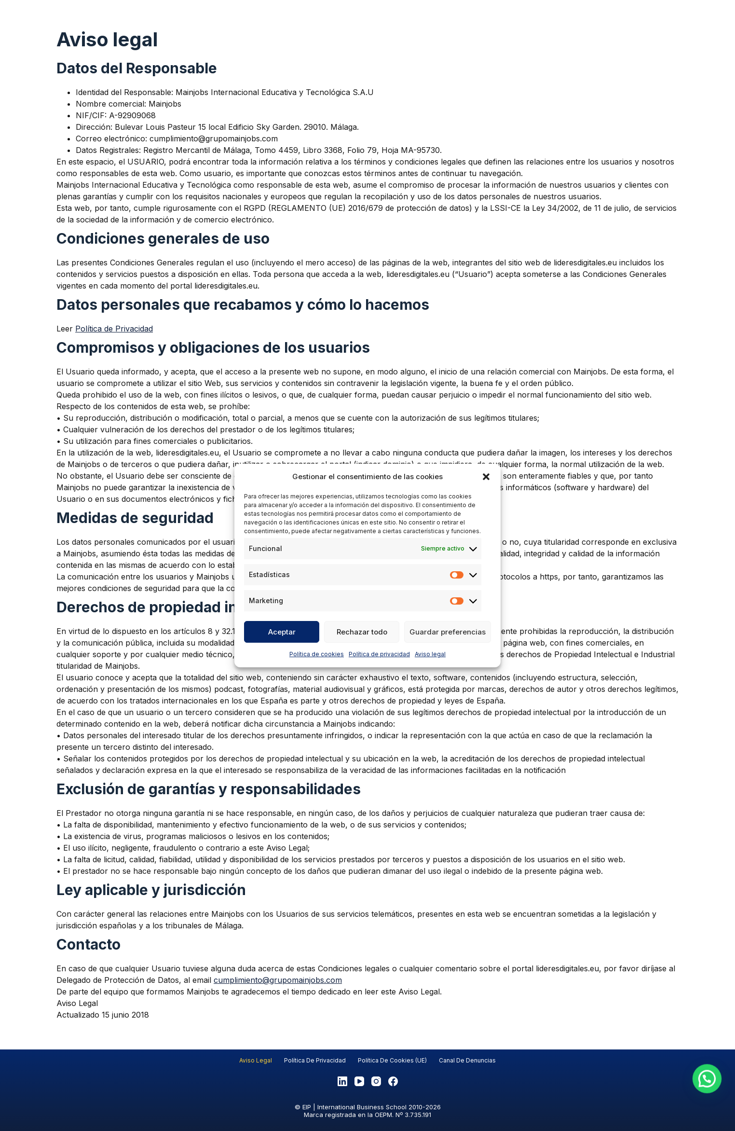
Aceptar (282, 631)
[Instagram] (376, 1081)
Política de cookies (316, 654)
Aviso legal (430, 654)
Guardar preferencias (447, 631)
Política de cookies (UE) (392, 1060)
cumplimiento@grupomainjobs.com (278, 980)
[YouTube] (359, 1081)
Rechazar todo (362, 631)
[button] (486, 477)
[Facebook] (393, 1081)
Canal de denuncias (467, 1060)
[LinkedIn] (342, 1081)
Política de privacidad (379, 654)
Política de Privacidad (114, 328)
